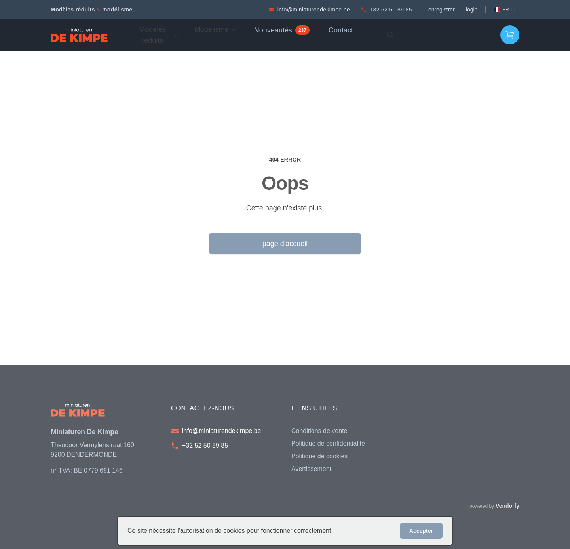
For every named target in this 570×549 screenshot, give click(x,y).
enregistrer (441, 9)
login (472, 9)
